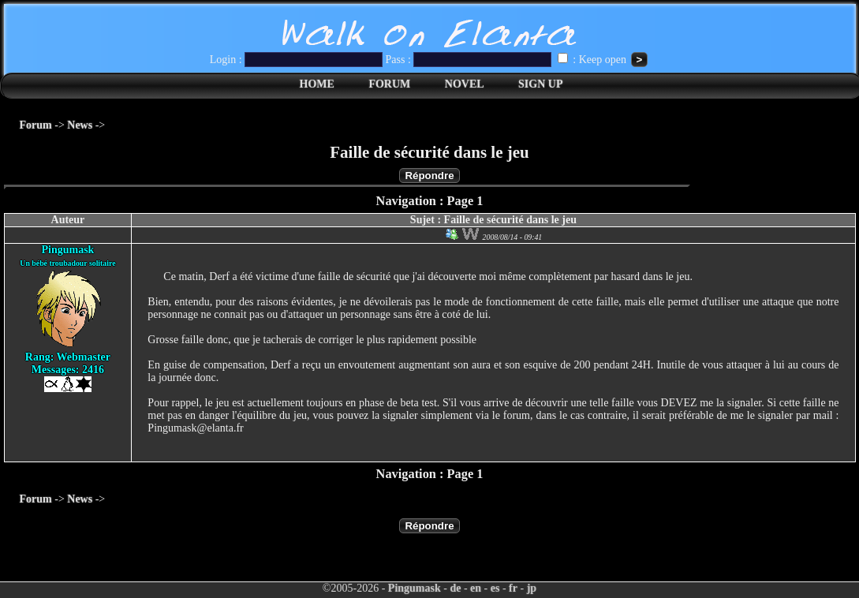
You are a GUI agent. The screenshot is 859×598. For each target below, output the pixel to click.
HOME (317, 84)
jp (531, 588)
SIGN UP (540, 84)
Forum (36, 125)
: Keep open (593, 59)
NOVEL (464, 84)
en (475, 588)
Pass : (470, 59)
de (455, 588)
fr (513, 588)
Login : (298, 59)
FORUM (389, 84)
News (79, 125)
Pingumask (414, 588)
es (495, 588)
